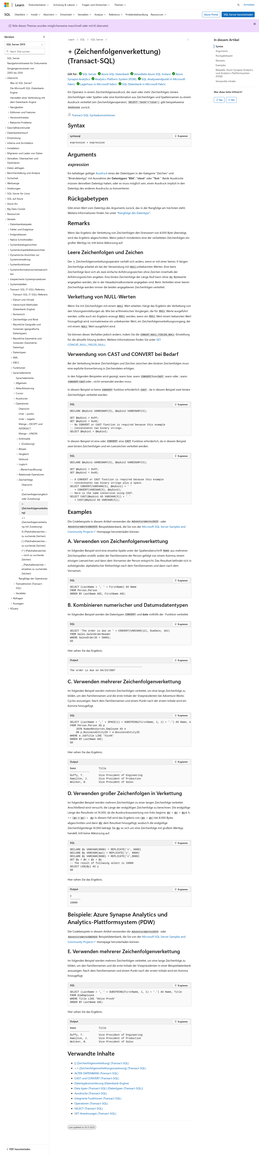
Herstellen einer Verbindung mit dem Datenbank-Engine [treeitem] (27, 100)
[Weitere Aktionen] (188, 40)
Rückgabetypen (224, 55)
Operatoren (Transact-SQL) (91, 1103)
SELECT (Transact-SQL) (88, 1108)
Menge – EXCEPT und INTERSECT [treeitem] (30, 426)
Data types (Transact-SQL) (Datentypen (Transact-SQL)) (108, 1088)
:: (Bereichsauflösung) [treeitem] (30, 469)
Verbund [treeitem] (23, 459)
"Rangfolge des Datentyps (133, 213)
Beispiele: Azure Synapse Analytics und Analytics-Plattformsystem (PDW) (234, 73)
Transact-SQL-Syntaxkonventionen (93, 115)
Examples (221, 65)
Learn (71, 39)
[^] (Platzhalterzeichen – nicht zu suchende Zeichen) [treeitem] (34, 555)
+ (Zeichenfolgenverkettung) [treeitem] (35, 508)
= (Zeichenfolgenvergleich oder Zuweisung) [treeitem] (35, 494)
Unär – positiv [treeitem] (26, 413)
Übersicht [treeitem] (24, 408)
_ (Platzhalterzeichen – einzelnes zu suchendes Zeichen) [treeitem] (34, 569)
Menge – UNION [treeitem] (28, 433)
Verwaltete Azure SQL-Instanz (152, 74)
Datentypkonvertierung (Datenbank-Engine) (101, 1083)
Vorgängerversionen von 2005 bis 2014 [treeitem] (20, 71)
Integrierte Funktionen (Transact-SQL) (97, 1098)
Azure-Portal (211, 14)
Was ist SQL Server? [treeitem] (21, 83)
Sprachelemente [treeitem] (25, 378)
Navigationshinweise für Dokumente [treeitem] (27, 63)
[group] (129, 732)
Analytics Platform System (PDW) (116, 79)
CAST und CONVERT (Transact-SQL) (96, 1078)
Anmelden (249, 4)
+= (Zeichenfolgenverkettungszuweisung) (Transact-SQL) (110, 1068)
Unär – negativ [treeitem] (27, 419)
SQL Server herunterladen (238, 14)
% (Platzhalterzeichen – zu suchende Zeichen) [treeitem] (34, 534)
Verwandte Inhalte (226, 81)
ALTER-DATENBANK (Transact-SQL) (96, 1073)
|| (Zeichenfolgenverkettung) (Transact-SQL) (101, 1063)
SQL (82, 39)
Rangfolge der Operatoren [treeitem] (33, 578)
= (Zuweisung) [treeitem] (27, 443)
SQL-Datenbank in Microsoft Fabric (144, 84)
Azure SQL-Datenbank (115, 74)
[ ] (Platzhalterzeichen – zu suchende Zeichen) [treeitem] (34, 543)
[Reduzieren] (44, 37)
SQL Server (97, 39)
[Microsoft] (6, 5)
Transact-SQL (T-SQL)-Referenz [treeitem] (30, 294)
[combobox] (24, 44)
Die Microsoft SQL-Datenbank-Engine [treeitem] (27, 90)
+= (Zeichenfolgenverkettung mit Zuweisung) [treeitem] (34, 522)
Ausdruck (102, 173)
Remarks (220, 60)
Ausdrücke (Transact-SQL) (90, 1093)
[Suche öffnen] (238, 5)
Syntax (219, 46)
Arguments (222, 51)
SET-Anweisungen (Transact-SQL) (95, 1113)
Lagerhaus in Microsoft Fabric (98, 84)
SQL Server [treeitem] (13, 58)
